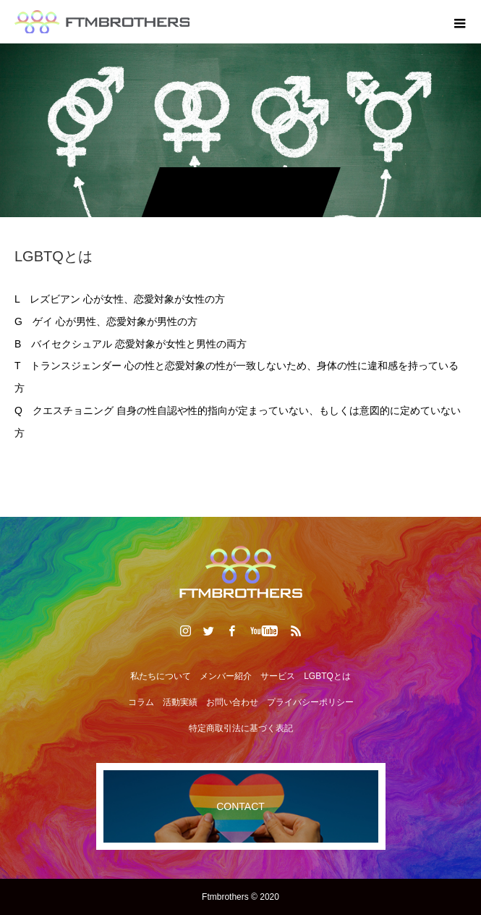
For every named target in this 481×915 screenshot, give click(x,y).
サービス (277, 676)
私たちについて (160, 676)
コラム (141, 702)
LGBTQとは (327, 676)
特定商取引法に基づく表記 (241, 728)
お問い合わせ (232, 702)
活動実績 (180, 702)
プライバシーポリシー (310, 702)
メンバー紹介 (226, 676)
